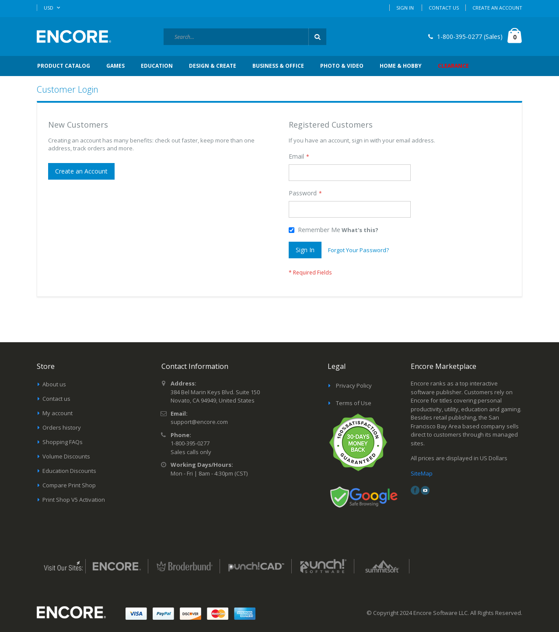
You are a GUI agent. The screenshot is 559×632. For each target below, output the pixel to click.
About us (54, 384)
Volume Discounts (66, 456)
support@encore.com (199, 422)
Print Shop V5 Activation (73, 500)
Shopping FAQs (62, 442)
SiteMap (422, 473)
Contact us (56, 399)
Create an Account (497, 7)
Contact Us (444, 7)
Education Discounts (69, 471)
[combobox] (245, 36)
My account (57, 413)
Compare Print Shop (69, 485)
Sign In (405, 7)
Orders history (61, 427)
